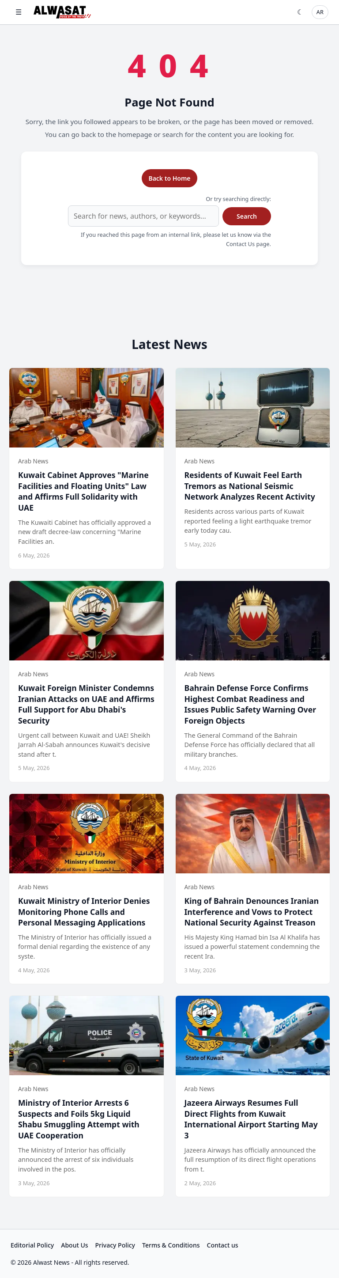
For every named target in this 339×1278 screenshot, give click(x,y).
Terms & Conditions (171, 1245)
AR (320, 12)
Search (247, 216)
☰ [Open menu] (18, 12)
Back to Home (169, 178)
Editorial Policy (32, 1245)
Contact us (222, 1245)
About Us (74, 1245)
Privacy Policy (115, 1245)
